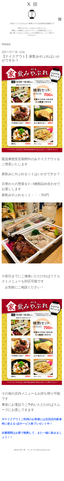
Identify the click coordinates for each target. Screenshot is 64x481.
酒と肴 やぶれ (26, 450)
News (6, 44)
